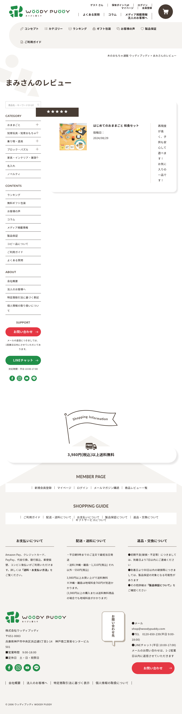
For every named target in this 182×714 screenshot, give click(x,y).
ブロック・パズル (17, 149)
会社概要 (12, 281)
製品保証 (150, 28)
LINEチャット (23, 360)
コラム (112, 14)
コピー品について (17, 244)
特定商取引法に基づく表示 (72, 683)
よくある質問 (91, 14)
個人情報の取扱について (112, 683)
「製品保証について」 (160, 585)
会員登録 (147, 8)
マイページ (127, 8)
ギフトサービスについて (91, 519)
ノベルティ (13, 174)
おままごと (14, 125)
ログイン (143, 5)
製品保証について (116, 517)
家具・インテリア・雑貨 (21, 157)
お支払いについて (88, 517)
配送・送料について (58, 517)
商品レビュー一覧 (136, 487)
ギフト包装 (104, 28)
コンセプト (32, 28)
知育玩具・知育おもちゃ (21, 133)
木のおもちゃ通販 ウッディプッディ (128, 55)
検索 (38, 104)
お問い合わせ (23, 331)
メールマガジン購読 (106, 487)
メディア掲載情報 (136, 14)
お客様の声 (128, 28)
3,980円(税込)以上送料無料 (91, 454)
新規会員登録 (43, 487)
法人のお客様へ (138, 17)
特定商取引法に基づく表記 (23, 297)
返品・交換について (146, 517)
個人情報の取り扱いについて (23, 308)
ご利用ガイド (33, 42)
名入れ (11, 166)
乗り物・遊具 (15, 141)
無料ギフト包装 (16, 203)
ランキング (80, 28)
